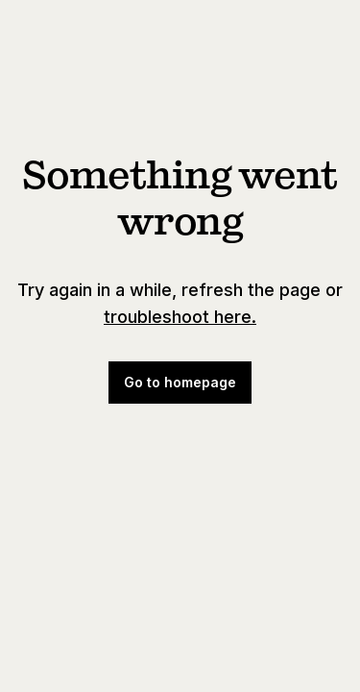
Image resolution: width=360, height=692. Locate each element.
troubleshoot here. (180, 317)
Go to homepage (180, 382)
